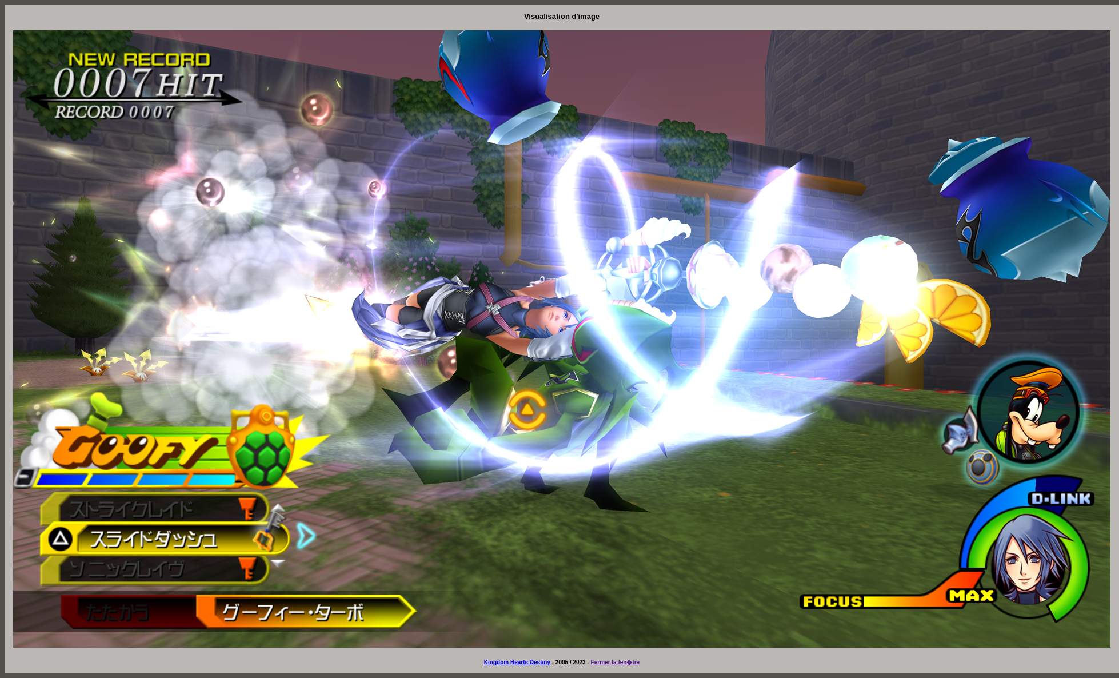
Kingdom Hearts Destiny (517, 662)
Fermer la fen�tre (615, 662)
